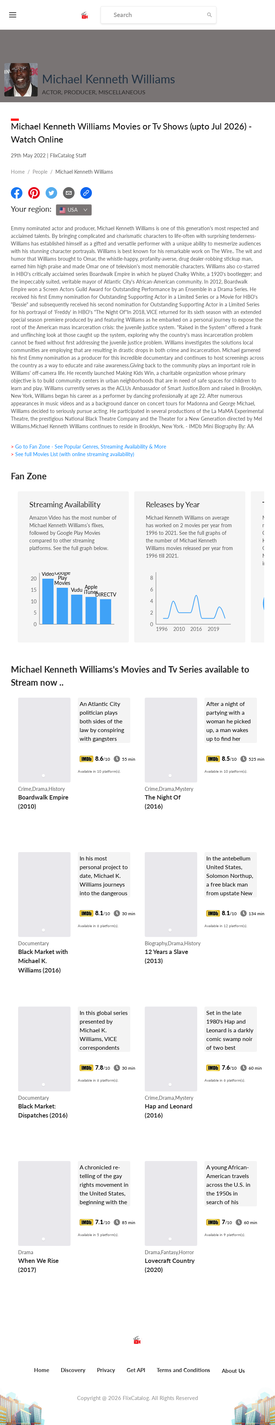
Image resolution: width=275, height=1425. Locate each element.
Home (18, 172)
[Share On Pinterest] (34, 193)
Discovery (73, 1370)
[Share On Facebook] (16, 193)
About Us (233, 1370)
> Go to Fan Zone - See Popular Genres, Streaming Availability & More (88, 446)
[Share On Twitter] (51, 193)
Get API (136, 1370)
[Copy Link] (86, 193)
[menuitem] (41, 1374)
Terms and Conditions (183, 1370)
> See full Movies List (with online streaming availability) (72, 454)
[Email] (69, 193)
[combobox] (74, 210)
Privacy (106, 1370)
